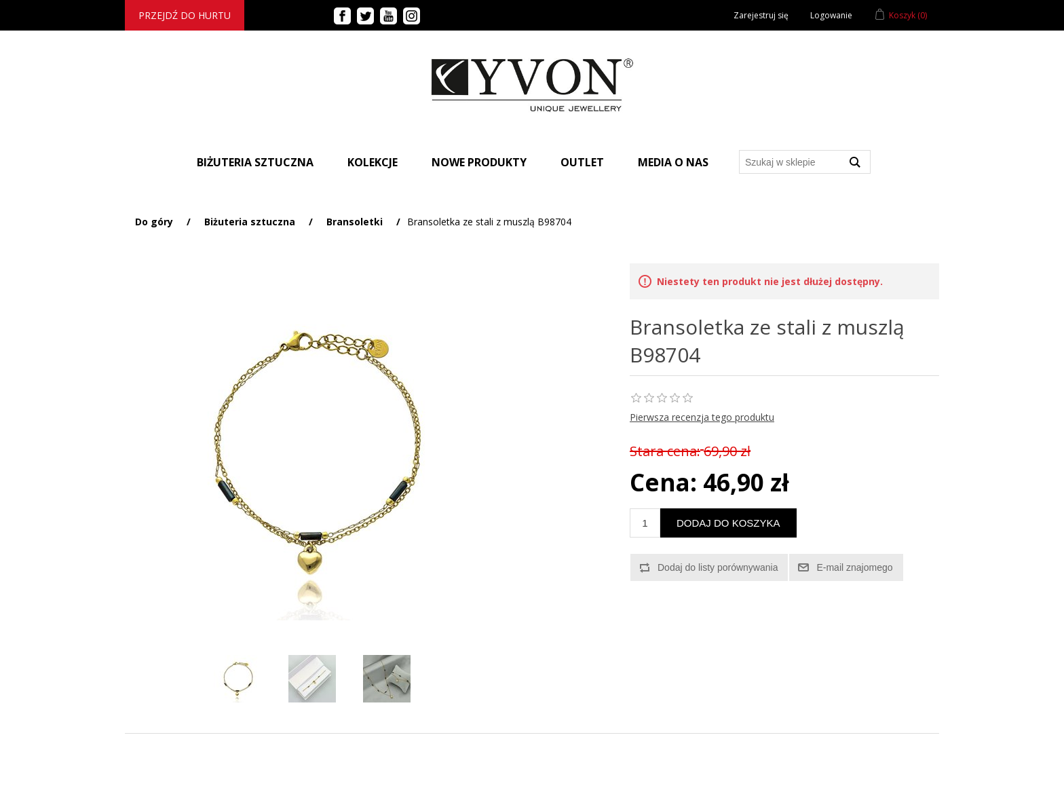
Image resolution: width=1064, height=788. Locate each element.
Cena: (663, 482)
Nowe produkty (479, 162)
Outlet (582, 162)
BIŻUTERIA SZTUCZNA (255, 162)
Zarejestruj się (761, 15)
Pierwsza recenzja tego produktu (702, 417)
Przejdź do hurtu (184, 15)
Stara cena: (665, 451)
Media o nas (673, 162)
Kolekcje (372, 162)
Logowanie (831, 15)
